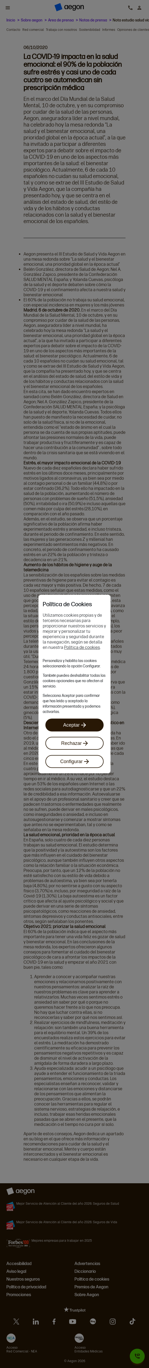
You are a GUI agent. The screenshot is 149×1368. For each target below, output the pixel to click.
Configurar (74, 761)
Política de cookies (82, 647)
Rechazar (74, 743)
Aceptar (74, 725)
